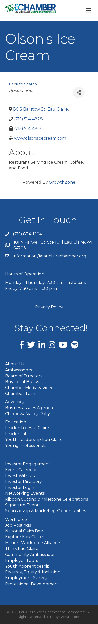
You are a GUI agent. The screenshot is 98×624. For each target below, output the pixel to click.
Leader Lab (16, 433)
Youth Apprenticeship (27, 566)
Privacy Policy (49, 307)
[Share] (79, 92)
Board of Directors (23, 376)
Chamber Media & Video (29, 387)
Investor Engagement (27, 464)
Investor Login (19, 487)
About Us (14, 364)
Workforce (16, 519)
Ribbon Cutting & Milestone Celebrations (46, 499)
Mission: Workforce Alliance (32, 542)
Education (15, 422)
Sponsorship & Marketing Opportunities (45, 510)
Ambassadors (18, 370)
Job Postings (18, 525)
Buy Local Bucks (22, 381)
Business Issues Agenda (29, 407)
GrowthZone (62, 182)
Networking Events (25, 493)
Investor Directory (23, 481)
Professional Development (32, 584)
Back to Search (23, 84)
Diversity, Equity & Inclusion (32, 572)
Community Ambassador (30, 554)
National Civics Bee (24, 531)
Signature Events (22, 505)
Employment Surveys (27, 577)
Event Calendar (21, 469)
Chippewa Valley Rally (27, 413)
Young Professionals (25, 445)
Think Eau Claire (21, 548)
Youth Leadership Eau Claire (34, 439)
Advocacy (15, 401)
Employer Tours (21, 560)
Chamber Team (21, 393)
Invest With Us (20, 475)
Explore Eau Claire (24, 536)
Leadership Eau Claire (27, 427)
